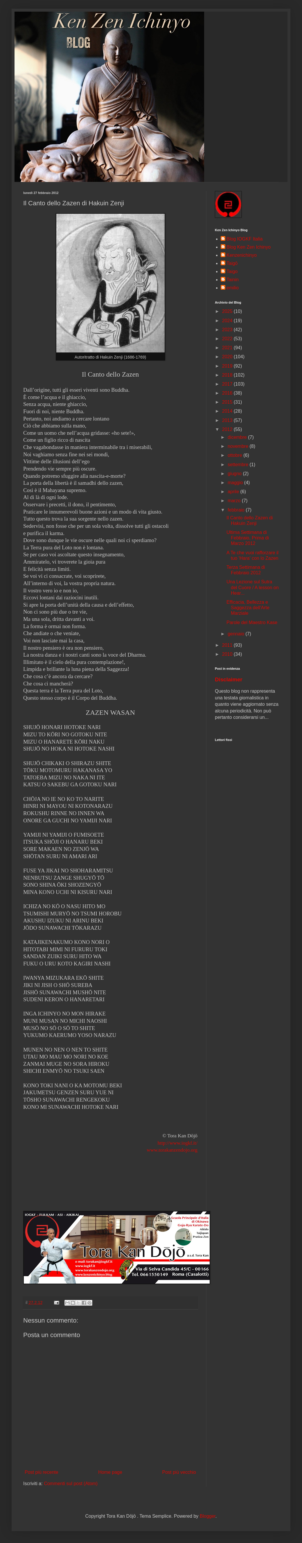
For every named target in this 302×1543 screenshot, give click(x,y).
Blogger (207, 1516)
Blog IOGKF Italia (245, 238)
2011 (228, 645)
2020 (228, 356)
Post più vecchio (179, 1472)
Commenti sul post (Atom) (71, 1483)
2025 (228, 311)
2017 (228, 384)
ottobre (235, 455)
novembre (239, 446)
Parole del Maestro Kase (252, 622)
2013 (228, 420)
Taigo (232, 271)
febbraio (237, 509)
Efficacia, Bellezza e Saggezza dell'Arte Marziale (248, 608)
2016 (228, 393)
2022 (228, 338)
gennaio (236, 633)
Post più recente (41, 1472)
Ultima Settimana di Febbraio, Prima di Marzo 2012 (248, 538)
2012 (228, 429)
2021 (228, 347)
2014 (228, 411)
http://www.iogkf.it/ (178, 1143)
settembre (239, 464)
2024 (228, 320)
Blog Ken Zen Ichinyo (249, 247)
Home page (110, 1472)
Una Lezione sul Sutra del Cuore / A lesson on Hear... (253, 587)
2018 (228, 375)
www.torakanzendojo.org (172, 1150)
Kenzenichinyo (242, 255)
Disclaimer (228, 679)
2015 (228, 402)
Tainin (233, 279)
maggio (236, 482)
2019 (228, 366)
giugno (235, 473)
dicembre (238, 437)
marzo (235, 500)
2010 (228, 654)
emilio (233, 287)
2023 (228, 329)
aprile (234, 491)
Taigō (232, 263)
